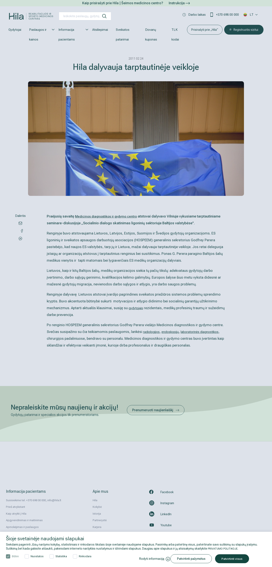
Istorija (97, 513)
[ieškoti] (104, 16)
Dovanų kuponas (151, 34)
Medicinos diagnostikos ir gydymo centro (108, 216)
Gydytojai (14, 30)
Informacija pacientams (71, 34)
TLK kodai (175, 34)
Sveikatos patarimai (122, 34)
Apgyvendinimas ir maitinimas (24, 520)
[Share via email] (20, 223)
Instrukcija (179, 3)
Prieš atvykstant (15, 506)
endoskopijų (173, 332)
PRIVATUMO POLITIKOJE (224, 548)
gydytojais (137, 308)
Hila (95, 500)
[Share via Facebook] (20, 241)
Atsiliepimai (100, 30)
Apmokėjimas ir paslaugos (22, 527)
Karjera (97, 527)
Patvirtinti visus (235, 558)
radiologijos (152, 332)
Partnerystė (100, 520)
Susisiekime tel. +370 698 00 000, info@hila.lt (33, 500)
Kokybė (97, 506)
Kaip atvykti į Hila (16, 513)
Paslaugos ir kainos (40, 34)
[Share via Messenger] (20, 232)
